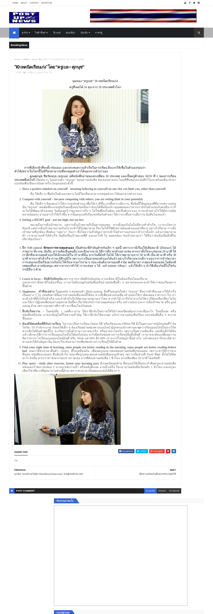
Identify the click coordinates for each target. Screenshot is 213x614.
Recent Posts (158, 547)
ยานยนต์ (147, 503)
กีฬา (145, 519)
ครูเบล (34, 59)
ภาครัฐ (99, 32)
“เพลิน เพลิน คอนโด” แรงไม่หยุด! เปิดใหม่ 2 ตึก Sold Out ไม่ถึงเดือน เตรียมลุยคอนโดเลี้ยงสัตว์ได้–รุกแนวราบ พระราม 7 (180, 330)
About (24, 3)
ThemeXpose (28, 609)
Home (15, 3)
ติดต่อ (146, 538)
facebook (130, 564)
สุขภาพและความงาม (154, 523)
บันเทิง (84, 32)
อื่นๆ (40, 59)
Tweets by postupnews (156, 313)
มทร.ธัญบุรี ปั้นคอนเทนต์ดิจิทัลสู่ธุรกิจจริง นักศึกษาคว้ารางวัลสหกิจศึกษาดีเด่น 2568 (178, 342)
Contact (34, 3)
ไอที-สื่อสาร (41, 32)
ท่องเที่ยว (70, 32)
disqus (117, 564)
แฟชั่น (146, 527)
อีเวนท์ (57, 32)
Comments (189, 547)
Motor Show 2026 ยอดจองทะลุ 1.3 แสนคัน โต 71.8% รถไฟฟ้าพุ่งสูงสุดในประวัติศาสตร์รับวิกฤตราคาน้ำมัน (180, 357)
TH (45, 59)
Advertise (46, 3)
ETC (147, 563)
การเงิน (147, 515)
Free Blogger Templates (48, 609)
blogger (106, 564)
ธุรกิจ (25, 32)
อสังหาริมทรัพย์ (151, 499)
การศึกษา (26, 59)
